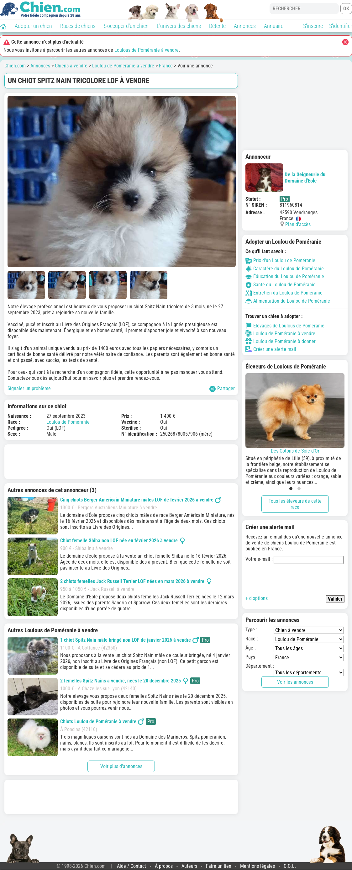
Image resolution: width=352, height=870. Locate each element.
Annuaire (273, 26)
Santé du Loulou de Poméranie (280, 285)
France (166, 66)
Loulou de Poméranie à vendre (123, 66)
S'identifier (340, 26)
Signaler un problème (29, 388)
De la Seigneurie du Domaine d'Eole (285, 177)
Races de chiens (78, 26)
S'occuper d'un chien (126, 26)
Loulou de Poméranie (68, 422)
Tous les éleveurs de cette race (295, 504)
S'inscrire (313, 26)
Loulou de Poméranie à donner (280, 341)
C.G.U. (290, 866)
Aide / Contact (131, 866)
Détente (217, 26)
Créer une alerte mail (270, 349)
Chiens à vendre (71, 66)
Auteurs (189, 866)
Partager (222, 388)
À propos (164, 866)
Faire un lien (218, 866)
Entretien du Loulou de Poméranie (284, 293)
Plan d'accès (298, 224)
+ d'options (256, 598)
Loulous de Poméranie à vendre (146, 50)
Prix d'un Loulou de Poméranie (280, 260)
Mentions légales (257, 866)
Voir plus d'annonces (121, 766)
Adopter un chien (33, 26)
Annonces (245, 26)
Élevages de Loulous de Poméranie (284, 325)
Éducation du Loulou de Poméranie (284, 276)
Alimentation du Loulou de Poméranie (287, 301)
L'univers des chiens (179, 26)
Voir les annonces (295, 682)
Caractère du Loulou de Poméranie (284, 269)
